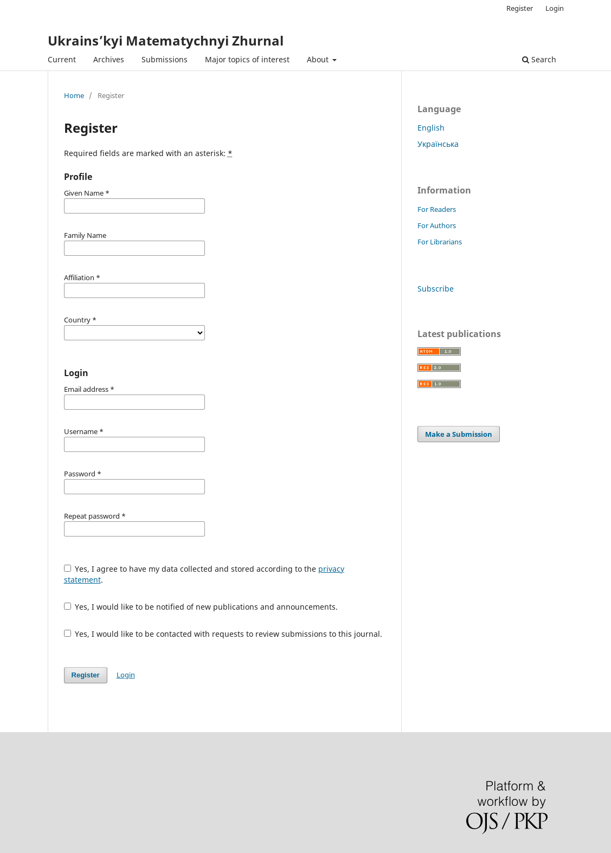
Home (74, 95)
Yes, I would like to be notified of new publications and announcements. (201, 607)
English (431, 127)
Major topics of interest (247, 59)
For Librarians (439, 242)
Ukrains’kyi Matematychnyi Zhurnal (166, 40)
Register (519, 8)
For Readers (436, 209)
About (319, 59)
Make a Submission (458, 434)
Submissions (165, 59)
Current (62, 59)
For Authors (436, 225)
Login (554, 8)
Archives (108, 59)
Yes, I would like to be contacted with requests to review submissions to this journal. (223, 634)
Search (539, 59)
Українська (438, 144)
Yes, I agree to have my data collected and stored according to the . (204, 574)
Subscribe (435, 288)
